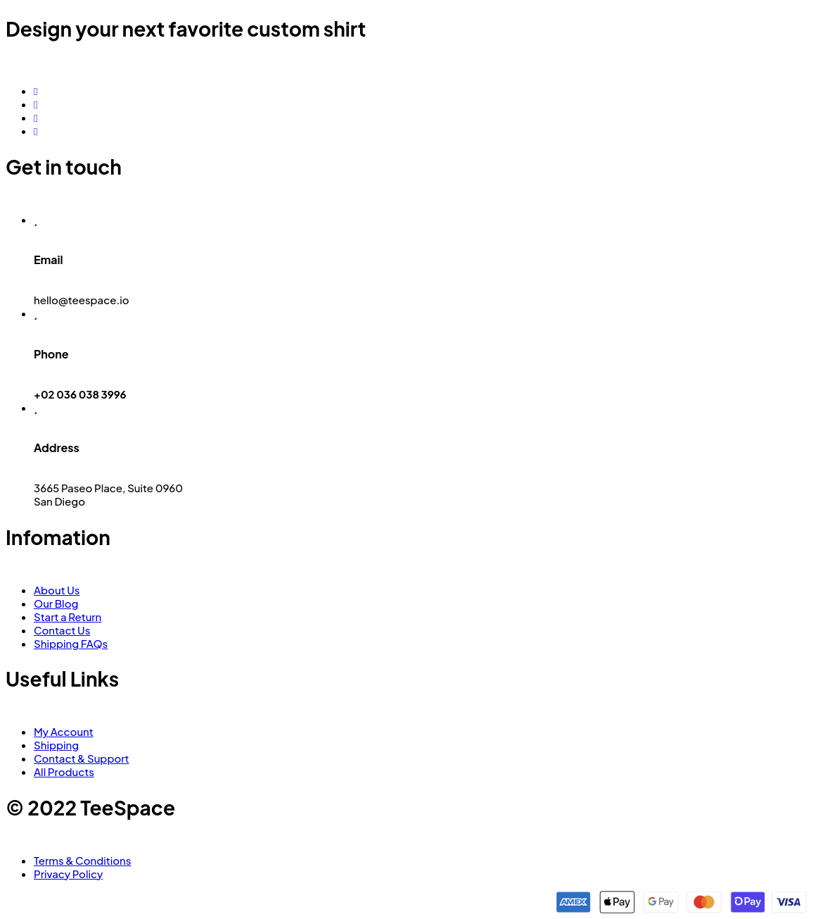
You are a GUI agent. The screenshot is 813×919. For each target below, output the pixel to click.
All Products (64, 771)
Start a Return (67, 616)
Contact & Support (81, 758)
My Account (64, 731)
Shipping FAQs (71, 643)
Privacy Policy (68, 873)
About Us (56, 589)
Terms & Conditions (82, 860)
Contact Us (62, 630)
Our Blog (56, 603)
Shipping (56, 744)
